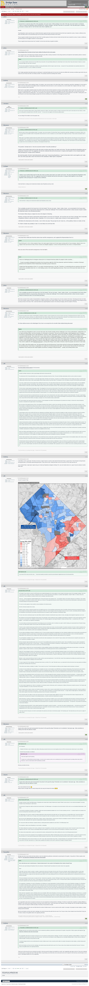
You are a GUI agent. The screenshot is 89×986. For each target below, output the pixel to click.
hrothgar (5, 166)
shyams (5, 774)
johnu (4, 16)
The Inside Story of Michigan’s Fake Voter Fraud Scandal (34, 857)
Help (85, 4)
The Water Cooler (19, 9)
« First (9, 11)
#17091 (86, 363)
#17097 (86, 774)
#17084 (86, 103)
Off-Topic (12, 9)
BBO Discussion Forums (5, 9)
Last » (27, 11)
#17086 (86, 166)
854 (16, 11)
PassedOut (6, 852)
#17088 (86, 233)
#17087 (86, 193)
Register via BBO (72, 4)
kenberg (5, 80)
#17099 (86, 852)
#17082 (86, 48)
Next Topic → (85, 966)
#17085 (86, 125)
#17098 (86, 795)
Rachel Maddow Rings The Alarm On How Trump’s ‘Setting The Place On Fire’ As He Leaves (36, 52)
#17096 (86, 739)
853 (13, 11)
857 (22, 11)
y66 (4, 363)
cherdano (5, 103)
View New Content (82, 9)
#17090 (86, 308)
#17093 (86, 476)
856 (20, 11)
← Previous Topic (72, 966)
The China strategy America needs (25, 367)
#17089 (86, 285)
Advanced (88, 7)
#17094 (86, 586)
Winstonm (6, 125)
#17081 (86, 16)
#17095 (86, 724)
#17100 (86, 923)
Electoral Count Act (37, 341)
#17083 (86, 80)
